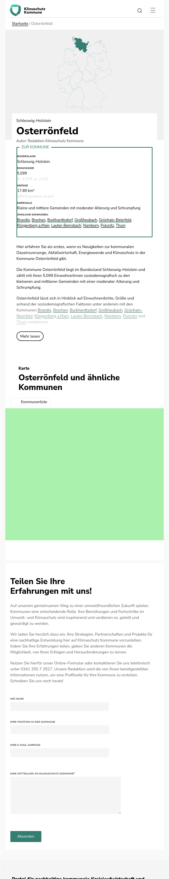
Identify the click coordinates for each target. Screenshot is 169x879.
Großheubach (111, 310)
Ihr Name (17, 699)
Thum (22, 322)
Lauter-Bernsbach (87, 316)
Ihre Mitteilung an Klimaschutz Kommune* (42, 773)
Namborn (113, 316)
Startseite (20, 23)
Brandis (44, 310)
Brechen (60, 310)
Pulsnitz (130, 316)
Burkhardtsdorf (83, 310)
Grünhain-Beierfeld (115, 220)
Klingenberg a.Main (52, 316)
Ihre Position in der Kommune (32, 722)
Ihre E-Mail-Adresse (25, 745)
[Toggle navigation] (153, 10)
